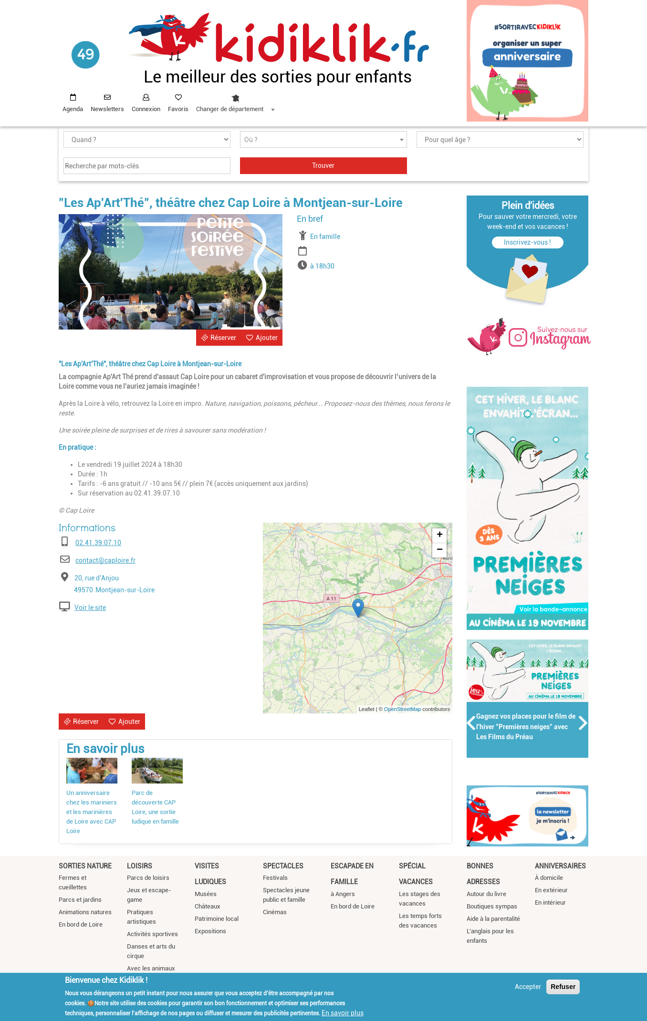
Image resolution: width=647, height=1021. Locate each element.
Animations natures (85, 912)
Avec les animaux (151, 968)
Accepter (528, 986)
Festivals (275, 877)
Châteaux (207, 906)
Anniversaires (560, 866)
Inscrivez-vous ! (527, 242)
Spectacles (283, 866)
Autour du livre (486, 893)
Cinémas (275, 912)
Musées (206, 893)
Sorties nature (85, 866)
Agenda (73, 109)
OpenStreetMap (402, 709)
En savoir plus (343, 1013)
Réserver (223, 337)
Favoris (178, 109)
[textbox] (323, 140)
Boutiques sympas (492, 906)
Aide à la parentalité (493, 918)
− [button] (440, 550)
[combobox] (235, 100)
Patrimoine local (217, 918)
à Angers (343, 893)
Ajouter (267, 337)
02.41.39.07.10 (98, 543)
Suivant (583, 723)
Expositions (210, 931)
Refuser (563, 986)
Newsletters (107, 109)
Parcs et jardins (80, 899)
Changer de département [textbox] (229, 109)
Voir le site (90, 607)
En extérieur (551, 890)
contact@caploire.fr (105, 560)
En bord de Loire (81, 924)
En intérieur (550, 902)
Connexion (146, 109)
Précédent (471, 723)
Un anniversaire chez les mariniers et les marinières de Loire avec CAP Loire (91, 812)
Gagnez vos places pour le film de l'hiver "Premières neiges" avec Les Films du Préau (525, 726)
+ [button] (440, 535)
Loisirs (139, 866)
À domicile (549, 877)
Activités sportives (152, 934)
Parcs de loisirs (148, 877)
